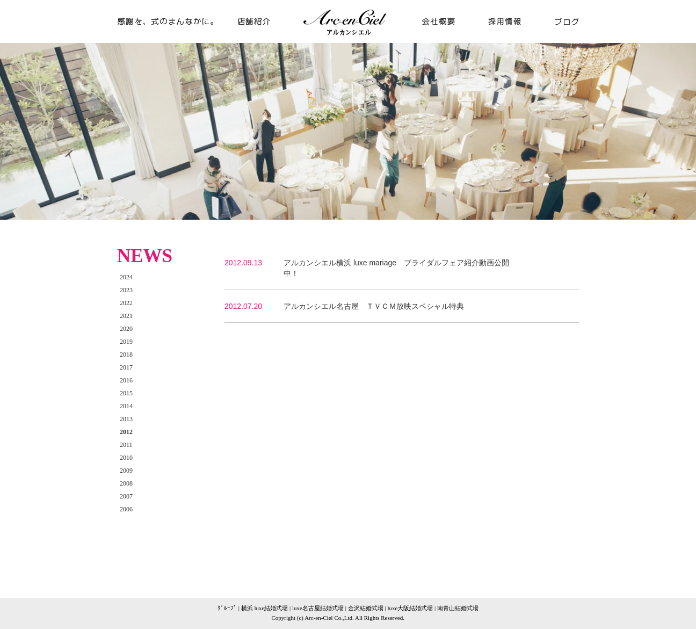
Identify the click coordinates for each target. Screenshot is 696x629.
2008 (126, 483)
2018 (126, 354)
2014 (126, 406)
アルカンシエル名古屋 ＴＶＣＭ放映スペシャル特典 (374, 306)
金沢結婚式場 (365, 608)
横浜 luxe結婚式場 (264, 608)
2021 (126, 316)
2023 (126, 290)
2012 (126, 432)
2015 (126, 393)
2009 (126, 470)
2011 (126, 445)
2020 (126, 328)
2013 (126, 419)
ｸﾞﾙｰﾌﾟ (227, 608)
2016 (126, 380)
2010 (126, 457)
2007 (126, 496)
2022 (126, 303)
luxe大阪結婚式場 (410, 608)
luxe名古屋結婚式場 (318, 608)
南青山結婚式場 (458, 608)
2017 (126, 367)
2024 (126, 277)
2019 (126, 341)
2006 (126, 509)
